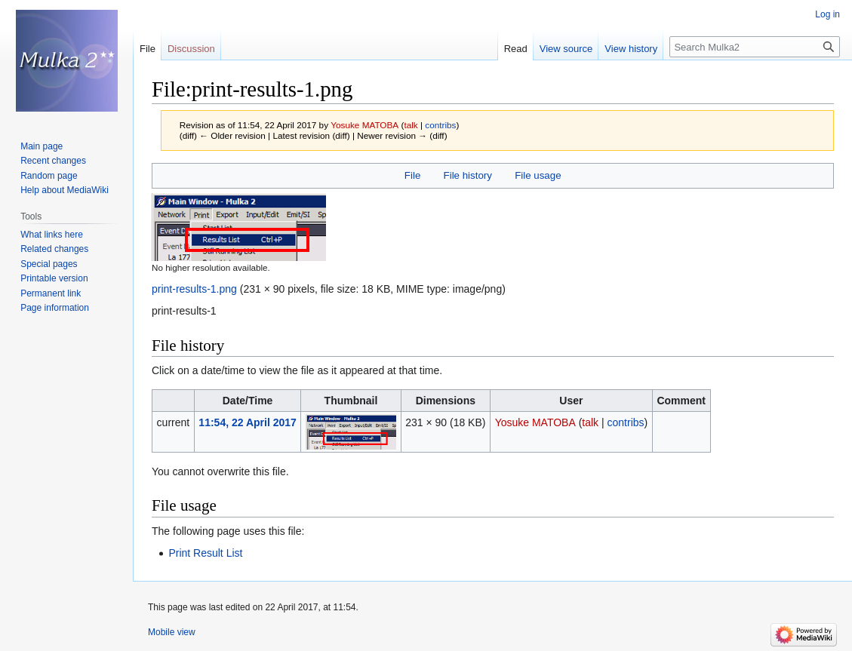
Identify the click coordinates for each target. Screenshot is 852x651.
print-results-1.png (194, 289)
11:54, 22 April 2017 (247, 422)
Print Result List (205, 553)
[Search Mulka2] (754, 46)
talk (410, 125)
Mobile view (171, 632)
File (412, 175)
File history (468, 175)
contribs (440, 125)
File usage (538, 175)
